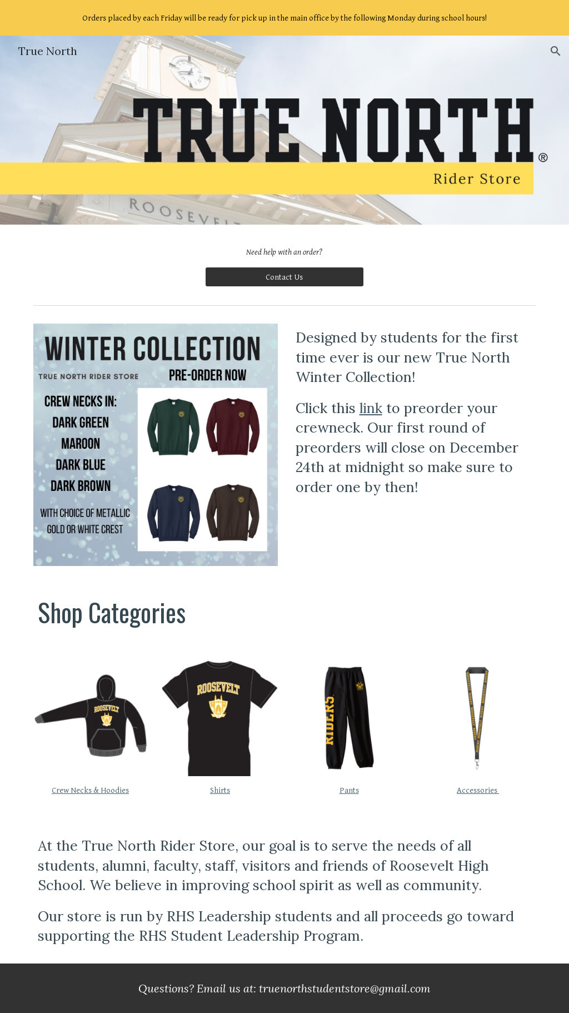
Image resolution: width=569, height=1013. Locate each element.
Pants (349, 790)
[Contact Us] (284, 277)
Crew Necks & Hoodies (90, 790)
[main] (284, 252)
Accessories (478, 790)
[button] (555, 51)
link (371, 408)
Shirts (220, 790)
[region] (284, 18)
